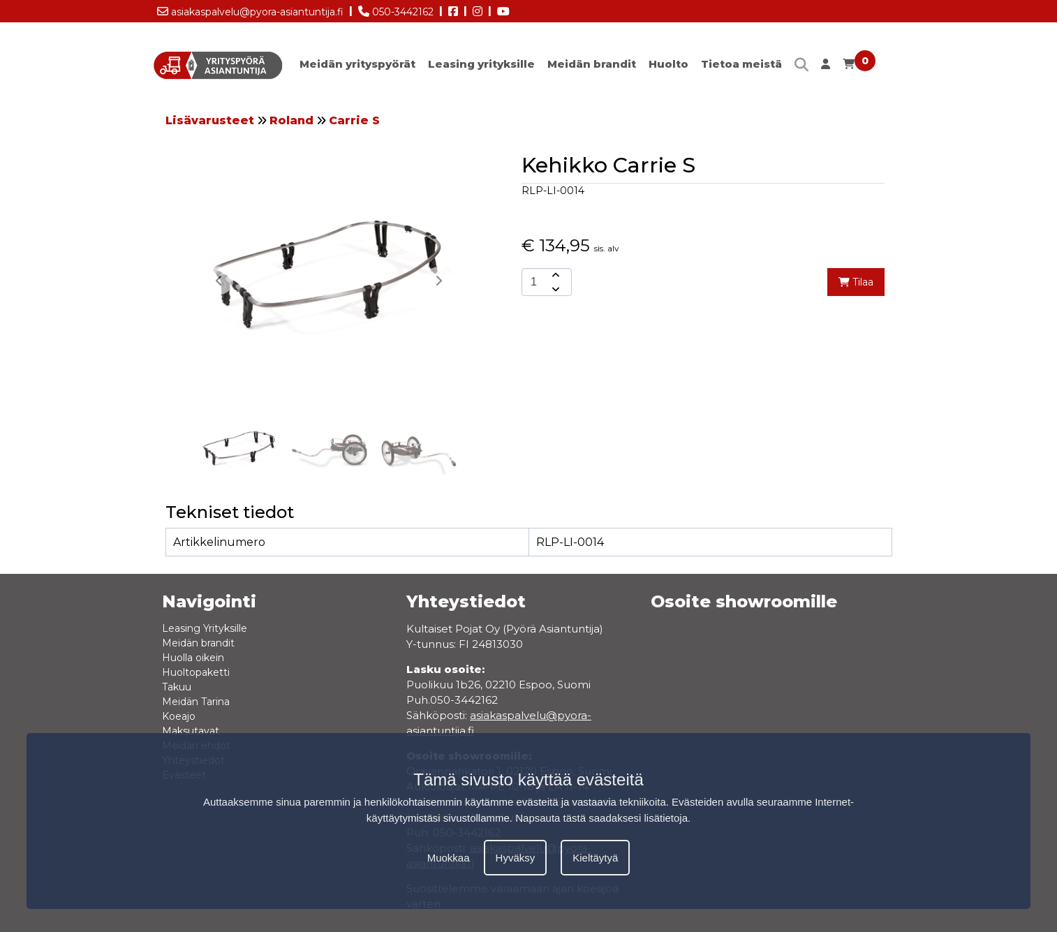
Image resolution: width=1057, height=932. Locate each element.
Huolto (668, 64)
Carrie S (354, 120)
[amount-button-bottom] (554, 289)
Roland (291, 120)
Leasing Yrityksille (204, 628)
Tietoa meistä (741, 64)
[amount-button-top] (554, 275)
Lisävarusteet (209, 120)
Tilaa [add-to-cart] (855, 282)
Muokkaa (448, 858)
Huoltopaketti (196, 672)
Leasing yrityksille (481, 64)
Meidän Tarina (196, 701)
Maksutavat (190, 731)
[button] (438, 281)
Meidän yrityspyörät (357, 64)
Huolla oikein (193, 657)
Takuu (176, 687)
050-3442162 (396, 9)
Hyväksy (515, 858)
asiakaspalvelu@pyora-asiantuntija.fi (250, 9)
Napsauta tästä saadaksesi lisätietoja (601, 818)
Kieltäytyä (595, 858)
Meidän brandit (591, 64)
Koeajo (178, 716)
